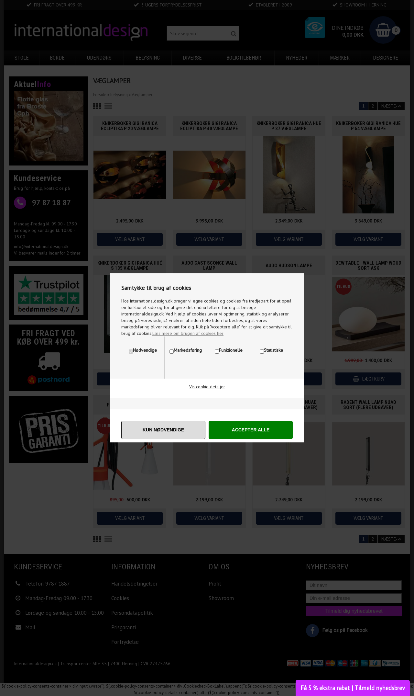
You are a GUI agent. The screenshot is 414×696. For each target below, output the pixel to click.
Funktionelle (231, 350)
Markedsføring (188, 350)
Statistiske (273, 350)
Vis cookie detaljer (207, 387)
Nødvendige (145, 350)
